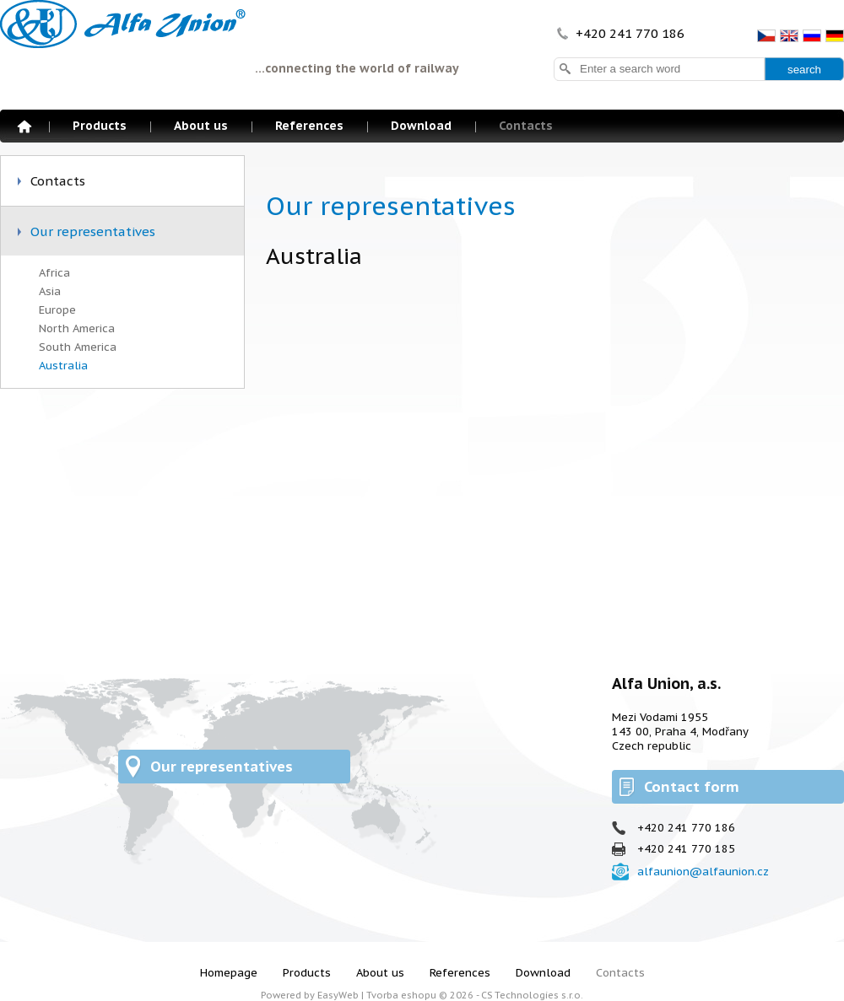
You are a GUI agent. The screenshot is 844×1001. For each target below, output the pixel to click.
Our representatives (92, 231)
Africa (54, 273)
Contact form (691, 787)
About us (201, 125)
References (309, 125)
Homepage (24, 126)
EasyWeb (338, 995)
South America (77, 347)
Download (421, 125)
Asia (50, 291)
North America (77, 328)
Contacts (526, 125)
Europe (57, 310)
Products (100, 125)
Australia (63, 365)
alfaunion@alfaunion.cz (703, 871)
